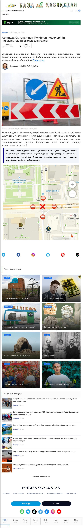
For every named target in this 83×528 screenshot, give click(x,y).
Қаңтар (15, 521)
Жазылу (26, 504)
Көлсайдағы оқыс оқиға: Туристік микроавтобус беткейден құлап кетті (44, 425)
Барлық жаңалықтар (41, 476)
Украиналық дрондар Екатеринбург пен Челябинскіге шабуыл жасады (44, 451)
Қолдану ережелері (54, 493)
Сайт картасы (71, 493)
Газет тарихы (18, 493)
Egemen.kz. (38, 60)
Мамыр (56, 521)
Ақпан (25, 521)
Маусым (66, 521)
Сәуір (45, 521)
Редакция (6, 493)
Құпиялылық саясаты (35, 493)
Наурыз (35, 521)
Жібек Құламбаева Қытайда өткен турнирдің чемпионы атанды (41, 465)
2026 (5, 521)
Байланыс (56, 504)
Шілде (76, 521)
